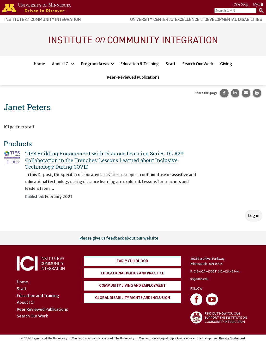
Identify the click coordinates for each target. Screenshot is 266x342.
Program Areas (95, 63)
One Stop (241, 4)
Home (39, 63)
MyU (258, 4)
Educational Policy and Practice (132, 273)
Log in (253, 215)
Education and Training (38, 295)
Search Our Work (197, 63)
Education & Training (140, 63)
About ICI (61, 63)
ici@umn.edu (199, 279)
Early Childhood (132, 261)
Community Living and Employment (132, 285)
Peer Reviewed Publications (42, 309)
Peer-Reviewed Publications (133, 77)
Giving (226, 63)
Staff (170, 63)
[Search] (260, 10)
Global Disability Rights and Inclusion (132, 298)
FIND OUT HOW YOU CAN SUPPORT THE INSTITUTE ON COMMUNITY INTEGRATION (218, 317)
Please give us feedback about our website (118, 238)
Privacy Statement (232, 338)
